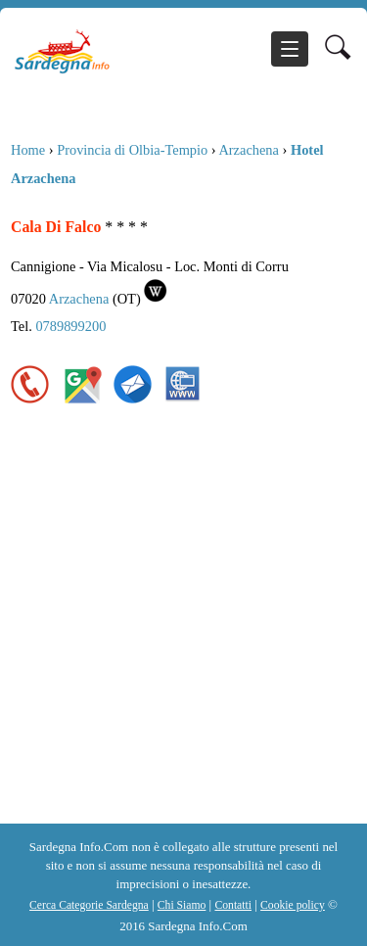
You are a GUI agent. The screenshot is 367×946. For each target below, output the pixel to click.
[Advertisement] (183, 630)
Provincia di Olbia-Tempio (132, 150)
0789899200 (70, 326)
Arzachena (248, 150)
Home (28, 150)
